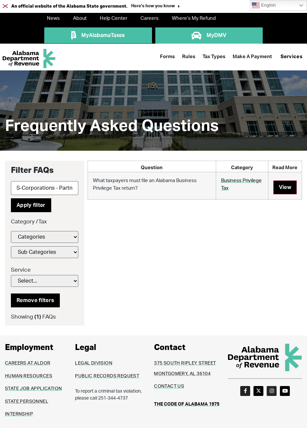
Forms (167, 56)
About (80, 18)
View (285, 187)
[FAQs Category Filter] (44, 237)
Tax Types (214, 56)
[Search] (44, 188)
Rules (188, 56)
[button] (155, 7)
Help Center (113, 18)
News (53, 18)
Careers (149, 18)
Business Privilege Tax (241, 184)
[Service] (44, 281)
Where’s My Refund (194, 18)
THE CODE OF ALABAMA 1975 (186, 404)
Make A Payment (252, 56)
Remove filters (35, 300)
